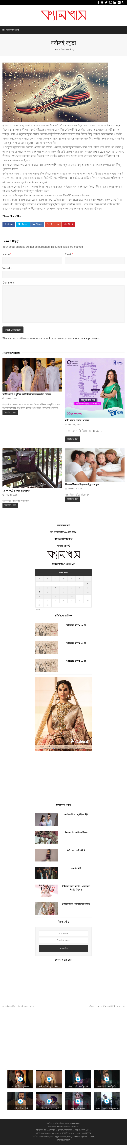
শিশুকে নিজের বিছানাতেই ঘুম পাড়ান (82, 484)
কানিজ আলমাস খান (71, 1127)
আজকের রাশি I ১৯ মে (76, 643)
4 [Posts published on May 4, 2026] (55, 588)
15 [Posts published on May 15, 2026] (87, 592)
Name (6, 254)
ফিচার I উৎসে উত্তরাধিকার (75, 832)
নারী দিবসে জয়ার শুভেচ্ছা (77, 420)
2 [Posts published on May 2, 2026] (39, 588)
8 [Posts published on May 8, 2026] (87, 588)
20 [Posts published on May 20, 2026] (71, 596)
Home (54, 49)
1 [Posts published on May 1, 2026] (87, 583)
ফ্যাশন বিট (76, 868)
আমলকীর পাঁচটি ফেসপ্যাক (18, 1006)
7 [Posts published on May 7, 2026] (79, 588)
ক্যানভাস (76, 1123)
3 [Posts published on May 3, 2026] (47, 588)
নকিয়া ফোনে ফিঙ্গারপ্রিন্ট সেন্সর (107, 1006)
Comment (8, 282)
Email (69, 254)
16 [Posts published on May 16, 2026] (39, 596)
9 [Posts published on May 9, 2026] (39, 592)
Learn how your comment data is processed (74, 338)
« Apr (38, 609)
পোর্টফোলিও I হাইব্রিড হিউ (76, 814)
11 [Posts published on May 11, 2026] (55, 592)
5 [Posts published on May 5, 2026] (63, 588)
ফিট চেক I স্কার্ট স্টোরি (76, 850)
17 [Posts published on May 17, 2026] (47, 596)
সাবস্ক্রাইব (63, 948)
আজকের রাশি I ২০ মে (76, 625)
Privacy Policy (63, 1140)
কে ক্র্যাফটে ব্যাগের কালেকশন (16, 491)
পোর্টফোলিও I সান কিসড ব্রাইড (76, 904)
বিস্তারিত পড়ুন (10, 412)
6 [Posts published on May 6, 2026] (71, 588)
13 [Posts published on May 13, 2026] (71, 592)
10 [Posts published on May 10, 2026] (47, 592)
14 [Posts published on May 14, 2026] (79, 592)
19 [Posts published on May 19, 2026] (63, 596)
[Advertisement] (63, 777)
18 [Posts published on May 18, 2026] (55, 596)
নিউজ (61, 49)
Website (7, 268)
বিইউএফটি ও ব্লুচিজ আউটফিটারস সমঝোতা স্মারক (26, 394)
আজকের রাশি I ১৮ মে (76, 661)
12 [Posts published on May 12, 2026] (63, 592)
